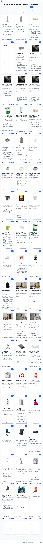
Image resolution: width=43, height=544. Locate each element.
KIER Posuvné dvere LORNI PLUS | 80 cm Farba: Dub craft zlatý (35, 291)
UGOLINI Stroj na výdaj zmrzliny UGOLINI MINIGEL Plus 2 (34, 466)
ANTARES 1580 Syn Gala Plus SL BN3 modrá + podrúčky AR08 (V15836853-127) (7, 438)
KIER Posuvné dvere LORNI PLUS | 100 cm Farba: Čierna (7, 322)
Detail (24, 73)
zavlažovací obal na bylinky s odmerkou (21, 535)
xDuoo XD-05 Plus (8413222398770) (21, 351)
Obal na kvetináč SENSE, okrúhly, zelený (7, 233)
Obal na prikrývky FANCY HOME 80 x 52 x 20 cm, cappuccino (21, 54)
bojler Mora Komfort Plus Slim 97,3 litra (6, 56)
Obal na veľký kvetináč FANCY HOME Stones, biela (21, 174)
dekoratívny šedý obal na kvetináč (24, 533)
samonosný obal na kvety (16, 533)
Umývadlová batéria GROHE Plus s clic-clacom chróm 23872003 (7, 466)
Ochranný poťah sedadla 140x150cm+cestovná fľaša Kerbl (21, 495)
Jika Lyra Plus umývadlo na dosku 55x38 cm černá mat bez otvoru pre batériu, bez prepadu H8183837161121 (34, 438)
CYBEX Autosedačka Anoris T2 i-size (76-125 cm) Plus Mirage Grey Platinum (7, 495)
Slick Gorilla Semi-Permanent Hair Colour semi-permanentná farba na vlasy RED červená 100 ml (7, 408)
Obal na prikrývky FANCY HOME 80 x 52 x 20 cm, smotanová (35, 24)
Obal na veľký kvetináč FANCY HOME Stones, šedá (35, 174)
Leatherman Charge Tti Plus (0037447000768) (6, 352)
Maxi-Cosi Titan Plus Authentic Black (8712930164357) (21, 437)
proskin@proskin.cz (33, 542)
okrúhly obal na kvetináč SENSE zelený (34, 533)
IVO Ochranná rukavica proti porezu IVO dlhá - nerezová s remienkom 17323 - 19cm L (7, 85)
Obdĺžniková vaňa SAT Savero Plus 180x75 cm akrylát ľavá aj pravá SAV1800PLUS (34, 352)
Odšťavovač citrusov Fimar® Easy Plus (21, 466)
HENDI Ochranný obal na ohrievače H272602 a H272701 (7, 24)
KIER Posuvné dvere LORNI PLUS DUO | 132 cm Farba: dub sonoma (21, 322)
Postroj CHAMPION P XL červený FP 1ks (21, 381)
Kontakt (41, 1)
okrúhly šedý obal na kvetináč (7, 533)
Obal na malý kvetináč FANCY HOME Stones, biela (35, 145)
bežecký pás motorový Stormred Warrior (6, 62)
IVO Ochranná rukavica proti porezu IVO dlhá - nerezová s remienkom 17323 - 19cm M (35, 54)
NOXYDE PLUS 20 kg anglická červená (6, 60)
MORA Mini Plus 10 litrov (4, 57)
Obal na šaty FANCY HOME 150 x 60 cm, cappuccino (21, 145)
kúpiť (26, 73)
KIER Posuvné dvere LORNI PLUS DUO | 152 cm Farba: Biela (35, 322)
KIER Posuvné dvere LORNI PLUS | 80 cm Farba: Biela (21, 291)
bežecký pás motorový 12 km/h (5, 61)
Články (37, 1)
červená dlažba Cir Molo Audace (5, 58)
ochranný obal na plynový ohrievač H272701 (22, 10)
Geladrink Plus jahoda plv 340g (34, 494)
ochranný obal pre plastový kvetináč (21, 12)
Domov (34, 1)
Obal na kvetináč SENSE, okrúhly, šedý (7, 203)
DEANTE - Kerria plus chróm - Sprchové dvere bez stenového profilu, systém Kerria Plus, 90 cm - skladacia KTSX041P (21, 408)
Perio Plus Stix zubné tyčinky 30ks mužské (34, 262)
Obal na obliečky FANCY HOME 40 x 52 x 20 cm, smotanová (34, 116)
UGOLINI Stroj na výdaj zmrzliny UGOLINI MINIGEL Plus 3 (7, 381)
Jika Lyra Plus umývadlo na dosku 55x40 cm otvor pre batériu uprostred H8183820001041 (7, 263)
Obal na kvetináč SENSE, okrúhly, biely (34, 203)
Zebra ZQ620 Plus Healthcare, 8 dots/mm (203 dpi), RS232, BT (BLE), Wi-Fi (21, 233)
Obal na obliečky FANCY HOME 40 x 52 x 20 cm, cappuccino (7, 145)
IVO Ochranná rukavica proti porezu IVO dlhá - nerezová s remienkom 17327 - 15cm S (21, 85)
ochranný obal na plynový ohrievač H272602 (10, 10)
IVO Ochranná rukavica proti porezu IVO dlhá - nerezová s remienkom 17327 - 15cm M (35, 85)
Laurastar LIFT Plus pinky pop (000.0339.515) (34, 407)
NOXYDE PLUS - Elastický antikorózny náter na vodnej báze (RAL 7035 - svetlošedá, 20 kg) (35, 233)
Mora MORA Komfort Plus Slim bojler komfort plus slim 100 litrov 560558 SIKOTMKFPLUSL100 (21, 116)
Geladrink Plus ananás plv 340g (34, 380)
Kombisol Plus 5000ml (19, 262)
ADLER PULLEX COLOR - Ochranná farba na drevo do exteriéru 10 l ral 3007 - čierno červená (21, 204)
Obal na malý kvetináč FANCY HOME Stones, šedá (7, 174)
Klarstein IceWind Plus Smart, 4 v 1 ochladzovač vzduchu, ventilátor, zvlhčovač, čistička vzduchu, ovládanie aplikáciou (7, 291)
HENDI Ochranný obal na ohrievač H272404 (21, 24)
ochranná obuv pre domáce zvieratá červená (7, 59)
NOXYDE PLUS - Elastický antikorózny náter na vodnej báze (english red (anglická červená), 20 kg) (7, 116)
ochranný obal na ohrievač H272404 (33, 10)
